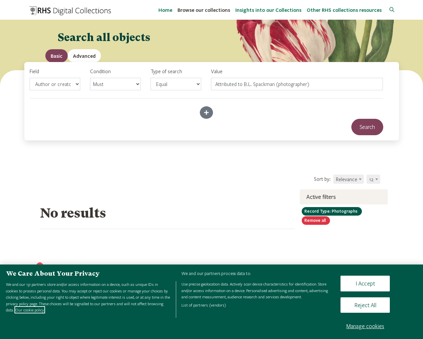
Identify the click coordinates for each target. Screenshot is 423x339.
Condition (115, 79)
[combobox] (348, 179)
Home (165, 10)
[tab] (84, 55)
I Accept (365, 283)
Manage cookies (365, 326)
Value (217, 71)
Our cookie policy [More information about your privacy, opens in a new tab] (29, 309)
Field (55, 79)
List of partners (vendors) (203, 304)
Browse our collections (203, 10)
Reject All (365, 305)
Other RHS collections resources (344, 10)
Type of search (176, 79)
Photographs (331, 211)
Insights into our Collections (268, 10)
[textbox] (348, 179)
